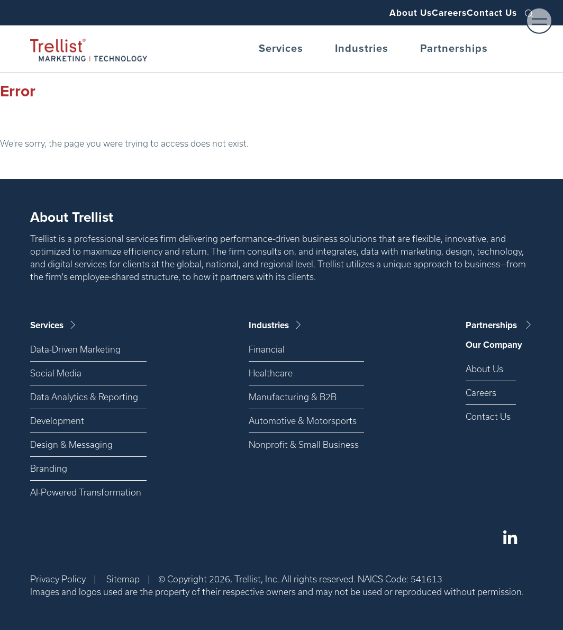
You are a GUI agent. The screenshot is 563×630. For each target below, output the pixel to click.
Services (281, 48)
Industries (361, 48)
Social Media (55, 373)
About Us (377, 12)
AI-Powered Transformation (85, 492)
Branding (48, 468)
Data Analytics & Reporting (84, 397)
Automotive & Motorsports (303, 421)
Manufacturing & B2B (293, 397)
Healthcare (271, 373)
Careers (429, 12)
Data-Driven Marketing (75, 349)
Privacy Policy (58, 579)
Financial (267, 349)
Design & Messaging (71, 444)
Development (57, 421)
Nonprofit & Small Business (304, 444)
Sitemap (123, 579)
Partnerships (454, 48)
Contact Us (485, 12)
